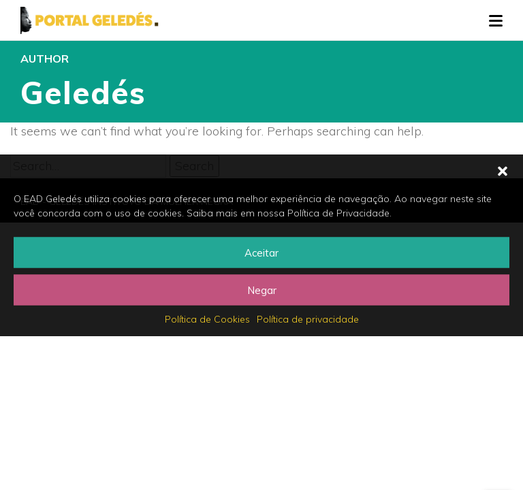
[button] (502, 171)
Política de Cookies (207, 319)
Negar (261, 289)
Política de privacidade (308, 319)
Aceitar (261, 252)
